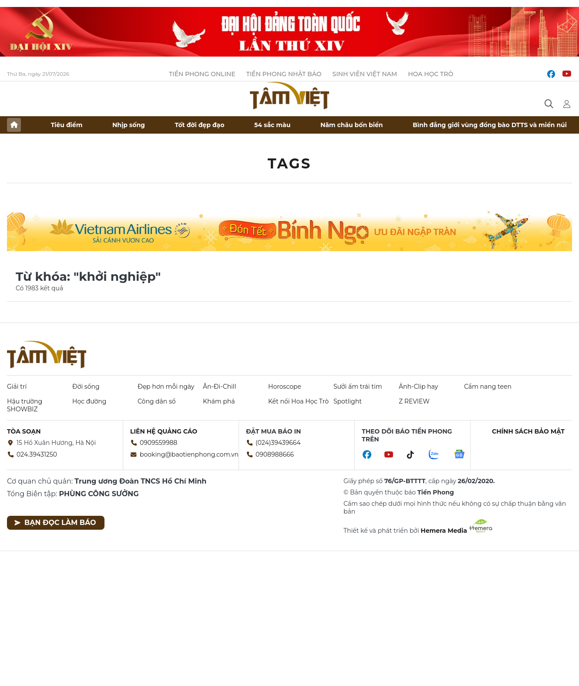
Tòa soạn (24, 431)
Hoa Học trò (430, 74)
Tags (290, 163)
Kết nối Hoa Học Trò (298, 401)
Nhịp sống (128, 125)
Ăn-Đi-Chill (219, 386)
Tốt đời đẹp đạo (200, 125)
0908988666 (275, 454)
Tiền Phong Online (202, 74)
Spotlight (347, 401)
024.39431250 (37, 454)
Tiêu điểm (67, 125)
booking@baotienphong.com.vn (189, 454)
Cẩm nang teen (488, 386)
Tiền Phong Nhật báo (284, 74)
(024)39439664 (278, 443)
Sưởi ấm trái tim (357, 386)
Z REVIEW (414, 401)
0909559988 (158, 443)
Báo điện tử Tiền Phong (289, 95)
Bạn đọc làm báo (55, 522)
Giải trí (17, 386)
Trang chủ (14, 125)
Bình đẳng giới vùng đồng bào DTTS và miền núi (490, 125)
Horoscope (284, 386)
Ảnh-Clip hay (418, 386)
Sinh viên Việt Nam (365, 74)
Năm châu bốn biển (351, 125)
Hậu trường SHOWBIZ (24, 405)
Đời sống (86, 386)
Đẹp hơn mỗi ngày (166, 386)
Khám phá (219, 401)
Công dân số (157, 401)
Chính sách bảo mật (528, 431)
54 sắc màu (272, 125)
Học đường (89, 401)
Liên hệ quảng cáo (163, 431)
